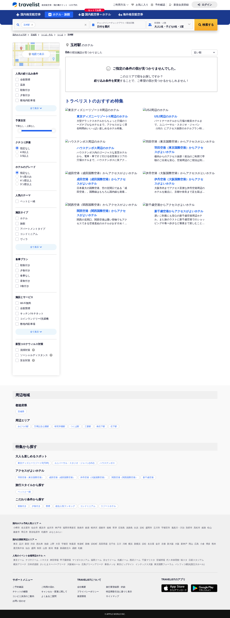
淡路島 (129, 527)
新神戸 (184, 543)
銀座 (87, 527)
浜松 (142, 527)
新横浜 (137, 543)
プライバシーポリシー (88, 591)
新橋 (87, 543)
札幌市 (44, 531)
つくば (60, 34)
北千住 (112, 543)
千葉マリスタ (148, 559)
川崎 (125, 543)
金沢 (158, 543)
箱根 (109, 527)
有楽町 (80, 543)
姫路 (204, 527)
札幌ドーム (123, 559)
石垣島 (121, 527)
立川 (119, 543)
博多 (208, 543)
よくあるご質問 (48, 596)
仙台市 (34, 527)
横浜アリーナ (19, 564)
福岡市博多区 (69, 527)
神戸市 (58, 527)
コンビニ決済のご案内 (23, 596)
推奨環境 (81, 596)
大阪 (177, 543)
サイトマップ (112, 596)
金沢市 (50, 527)
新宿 (27, 543)
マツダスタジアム (80, 559)
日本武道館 (33, 564)
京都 (163, 543)
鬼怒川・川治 (177, 527)
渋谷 (33, 543)
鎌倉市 (16, 531)
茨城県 (34, 34)
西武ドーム (135, 559)
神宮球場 (54, 559)
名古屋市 (25, 527)
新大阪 (170, 543)
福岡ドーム (96, 559)
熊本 (214, 543)
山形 (45, 548)
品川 (21, 543)
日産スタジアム (196, 559)
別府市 (189, 527)
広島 (196, 543)
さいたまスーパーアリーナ (53, 564)
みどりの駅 (23, 426)
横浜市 (42, 527)
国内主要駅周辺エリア (25, 539)
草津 (114, 527)
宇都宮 (64, 543)
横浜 (130, 543)
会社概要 (81, 586)
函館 (74, 548)
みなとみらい (55, 531)
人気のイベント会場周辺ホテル (29, 555)
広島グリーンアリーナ (92, 564)
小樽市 (16, 527)
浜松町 (94, 543)
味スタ (184, 559)
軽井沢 (94, 527)
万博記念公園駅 (41, 426)
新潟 (51, 548)
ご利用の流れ (47, 586)
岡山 (191, 543)
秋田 (39, 548)
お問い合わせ (19, 600)
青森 (56, 548)
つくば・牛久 (47, 34)
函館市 (102, 527)
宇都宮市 (165, 527)
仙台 (28, 548)
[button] (118, 24)
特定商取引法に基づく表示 (119, 591)
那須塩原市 (34, 531)
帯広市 (24, 531)
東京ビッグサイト (125, 564)
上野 (52, 543)
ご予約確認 (18, 586)
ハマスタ (44, 559)
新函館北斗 (65, 548)
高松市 (197, 527)
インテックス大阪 (144, 564)
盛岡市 (149, 527)
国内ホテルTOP (19, 34)
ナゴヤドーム (32, 559)
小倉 (202, 543)
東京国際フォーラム (164, 564)
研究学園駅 (59, 426)
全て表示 (36, 108)
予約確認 (160, 4)
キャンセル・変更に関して (54, 591)
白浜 (136, 527)
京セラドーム (109, 559)
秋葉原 (72, 543)
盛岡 (33, 548)
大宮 (58, 543)
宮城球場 (160, 559)
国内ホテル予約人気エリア (27, 523)
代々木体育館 (172, 559)
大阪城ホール (73, 564)
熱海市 (80, 527)
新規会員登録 (181, 4)
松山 (209, 527)
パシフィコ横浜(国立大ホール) (189, 564)
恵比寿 (39, 543)
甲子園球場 (65, 559)
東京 (15, 543)
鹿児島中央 (18, 548)
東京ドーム (18, 559)
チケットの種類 (20, 591)
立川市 (156, 527)
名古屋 (151, 543)
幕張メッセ (110, 564)
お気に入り (142, 4)
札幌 (80, 548)
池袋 (46, 543)
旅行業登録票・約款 (115, 586)
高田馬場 (103, 543)
